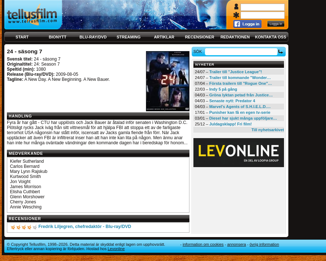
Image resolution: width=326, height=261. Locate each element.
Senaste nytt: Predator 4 (232, 101)
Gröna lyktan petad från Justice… (241, 95)
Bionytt (57, 37)
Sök (198, 51)
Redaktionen (235, 37)
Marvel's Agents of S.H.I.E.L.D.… (240, 106)
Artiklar (164, 37)
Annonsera (236, 244)
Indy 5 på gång (223, 89)
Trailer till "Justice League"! (235, 72)
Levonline (116, 248)
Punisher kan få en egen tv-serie (240, 112)
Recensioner (199, 37)
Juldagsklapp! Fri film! (230, 124)
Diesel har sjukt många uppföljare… (243, 118)
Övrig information (264, 244)
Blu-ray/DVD (93, 37)
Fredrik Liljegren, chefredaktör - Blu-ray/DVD (84, 226)
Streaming (129, 37)
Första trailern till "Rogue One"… (240, 83)
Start (22, 37)
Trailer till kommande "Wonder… (240, 77)
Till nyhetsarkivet (267, 130)
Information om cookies (203, 244)
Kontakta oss (270, 37)
